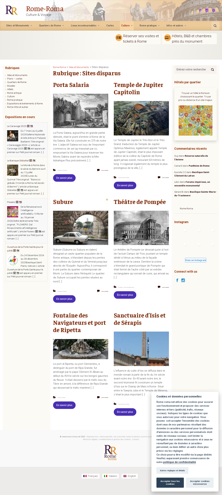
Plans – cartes (14, 78)
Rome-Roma (47, 7)
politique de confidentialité (179, 462)
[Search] (212, 69)
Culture (11, 96)
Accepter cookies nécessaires (200, 482)
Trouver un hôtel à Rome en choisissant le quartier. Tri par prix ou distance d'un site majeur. (195, 97)
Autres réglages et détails (172, 470)
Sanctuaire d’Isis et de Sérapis (140, 325)
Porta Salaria (71, 84)
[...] (42, 152)
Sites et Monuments (17, 75)
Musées (11, 85)
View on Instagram (195, 260)
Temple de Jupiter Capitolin (138, 88)
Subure (63, 205)
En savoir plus (64, 181)
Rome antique (14, 92)
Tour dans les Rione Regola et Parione (125, 293)
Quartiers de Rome (16, 82)
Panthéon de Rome (199, 165)
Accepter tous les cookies (170, 482)
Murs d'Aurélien (65, 169)
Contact (135, 449)
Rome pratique (14, 99)
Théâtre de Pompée (140, 205)
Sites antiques (64, 294)
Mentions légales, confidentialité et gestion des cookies (107, 449)
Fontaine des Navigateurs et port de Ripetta (79, 329)
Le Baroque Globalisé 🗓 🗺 (21, 160)
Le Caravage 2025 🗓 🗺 (20, 126)
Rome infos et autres (17, 107)
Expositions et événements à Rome (25, 103)
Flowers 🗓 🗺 (14, 202)
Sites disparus (60, 173)
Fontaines (62, 403)
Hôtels (10, 89)
